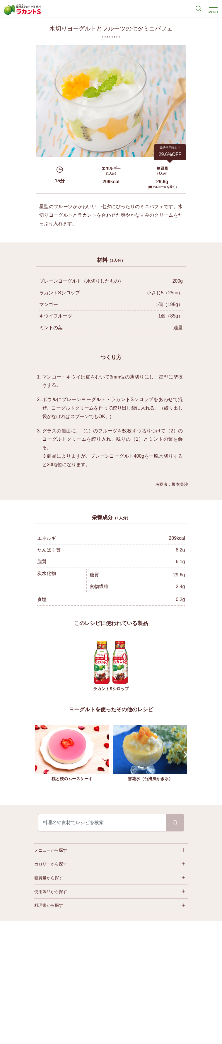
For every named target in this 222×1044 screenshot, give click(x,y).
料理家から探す (48, 905)
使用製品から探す (50, 891)
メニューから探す (50, 850)
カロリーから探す (50, 864)
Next (184, 754)
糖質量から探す (48, 877)
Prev (38, 754)
